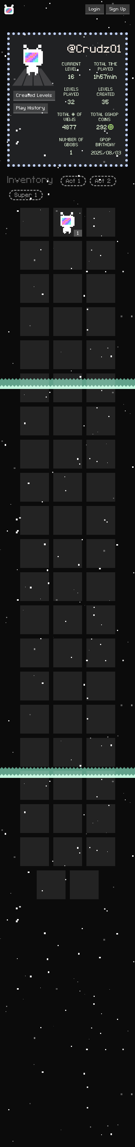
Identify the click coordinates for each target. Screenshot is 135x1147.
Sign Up (117, 9)
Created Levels (34, 95)
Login (94, 9)
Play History (30, 108)
